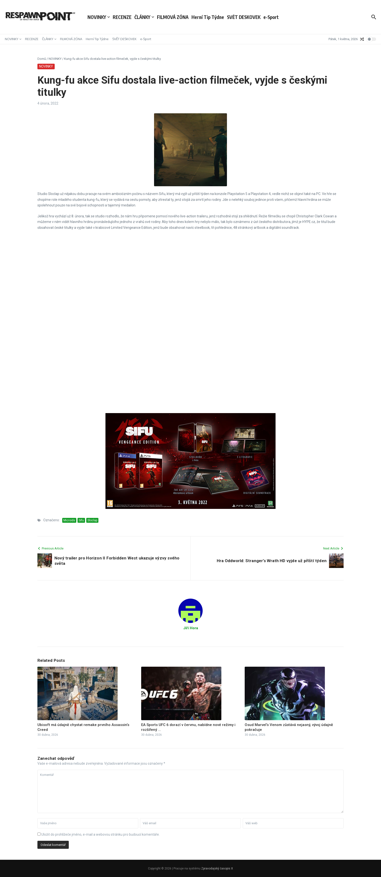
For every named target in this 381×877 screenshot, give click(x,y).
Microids (69, 520)
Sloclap (92, 520)
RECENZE (122, 17)
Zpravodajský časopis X (217, 868)
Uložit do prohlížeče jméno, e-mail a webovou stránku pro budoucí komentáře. (100, 834)
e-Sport (271, 17)
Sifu (81, 520)
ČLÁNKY (144, 17)
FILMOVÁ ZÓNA (173, 17)
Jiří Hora (190, 628)
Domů (41, 59)
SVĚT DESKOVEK (243, 17)
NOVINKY (98, 17)
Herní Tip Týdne (207, 17)
